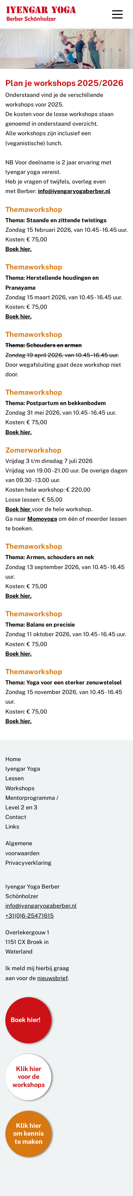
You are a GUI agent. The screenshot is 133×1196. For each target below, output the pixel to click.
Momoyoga (42, 518)
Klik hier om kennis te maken (28, 1133)
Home (13, 759)
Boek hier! (25, 1019)
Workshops (19, 788)
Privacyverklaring (28, 862)
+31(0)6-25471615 (29, 915)
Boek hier (18, 509)
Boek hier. (18, 249)
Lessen (14, 778)
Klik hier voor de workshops (28, 1076)
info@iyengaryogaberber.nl (74, 191)
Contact (15, 817)
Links (12, 826)
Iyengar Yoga (22, 768)
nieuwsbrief (52, 978)
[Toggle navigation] (117, 14)
